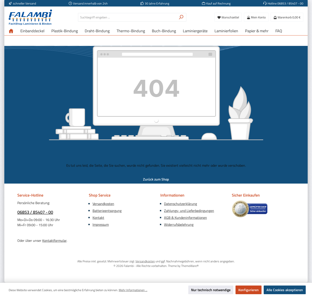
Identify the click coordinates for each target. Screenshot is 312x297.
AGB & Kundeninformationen (185, 217)
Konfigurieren (248, 289)
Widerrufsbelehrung (178, 224)
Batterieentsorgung (107, 210)
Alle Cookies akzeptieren (284, 289)
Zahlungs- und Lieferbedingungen (189, 210)
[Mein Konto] (256, 17)
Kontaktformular (54, 240)
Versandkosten (103, 203)
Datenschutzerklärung (180, 203)
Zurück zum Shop (156, 179)
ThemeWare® (190, 265)
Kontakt (98, 217)
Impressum (101, 224)
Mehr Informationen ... (133, 290)
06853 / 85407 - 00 (35, 212)
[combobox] (127, 17)
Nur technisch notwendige (211, 289)
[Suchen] (181, 17)
